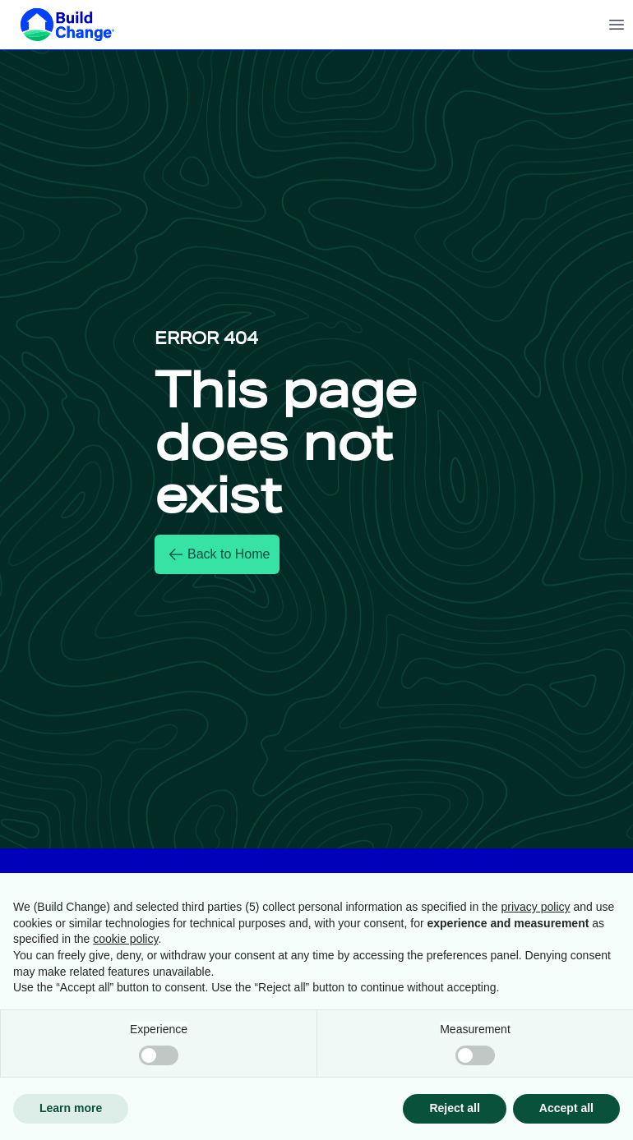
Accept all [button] (566, 1108)
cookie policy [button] (125, 938)
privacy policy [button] (536, 906)
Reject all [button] (454, 1108)
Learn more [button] (70, 1108)
